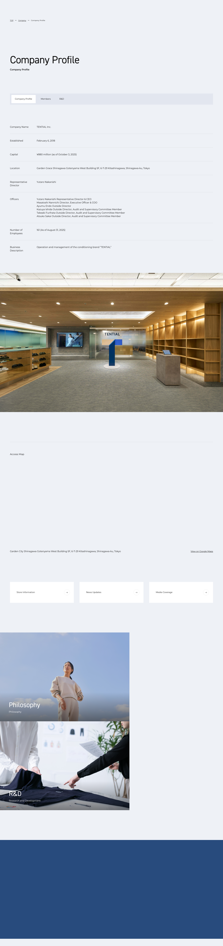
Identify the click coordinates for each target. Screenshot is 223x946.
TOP (12, 20)
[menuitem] (104, 939)
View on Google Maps (200, 552)
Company (22, 20)
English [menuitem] (125, 938)
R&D (67, 99)
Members (49, 99)
